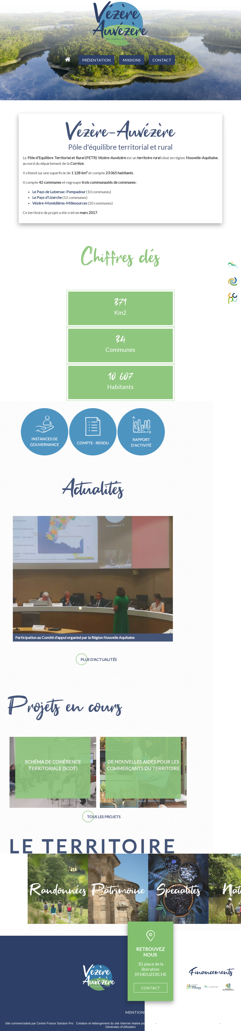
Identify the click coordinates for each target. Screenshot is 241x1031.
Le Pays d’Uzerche (47, 319)
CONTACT (161, 60)
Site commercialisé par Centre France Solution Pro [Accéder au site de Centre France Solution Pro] (39, 1023)
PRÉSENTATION (96, 60)
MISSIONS (132, 60)
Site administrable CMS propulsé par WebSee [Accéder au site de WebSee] (188, 1023)
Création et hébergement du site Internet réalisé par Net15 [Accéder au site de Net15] (115, 1023)
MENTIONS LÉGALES (143, 1012)
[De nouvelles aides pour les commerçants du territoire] (45, 768)
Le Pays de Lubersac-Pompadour (58, 313)
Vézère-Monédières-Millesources (59, 325)
